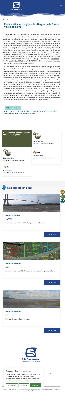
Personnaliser (12, 385)
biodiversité (21, 84)
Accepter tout (35, 385)
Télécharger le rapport (13, 108)
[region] (24, 378)
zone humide (55, 59)
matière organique (29, 73)
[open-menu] (61, 6)
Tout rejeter (23, 385)
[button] (55, 6)
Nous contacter (49, 389)
